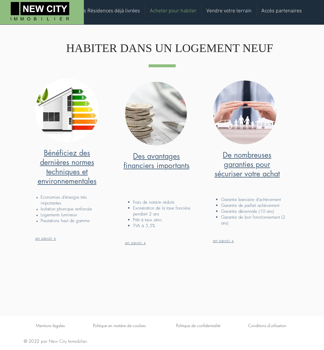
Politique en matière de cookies (119, 325)
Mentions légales (50, 325)
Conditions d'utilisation (267, 325)
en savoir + (45, 238)
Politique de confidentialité (198, 325)
